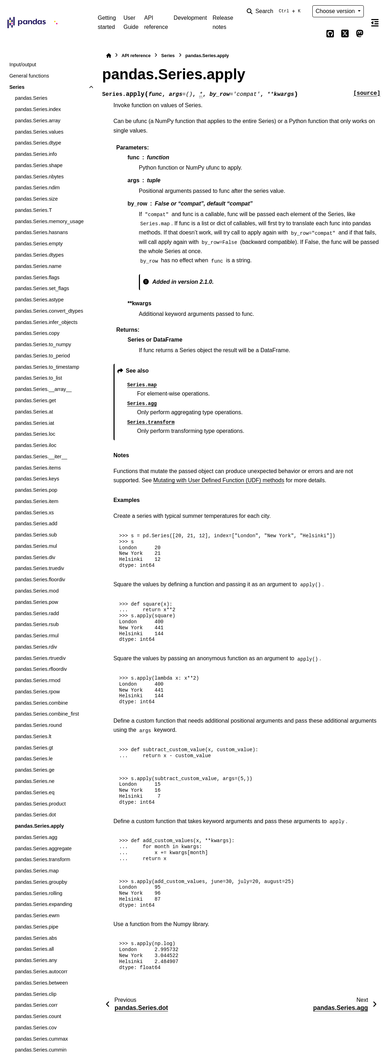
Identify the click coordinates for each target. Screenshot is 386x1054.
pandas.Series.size (36, 199)
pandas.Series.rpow (37, 691)
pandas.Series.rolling (38, 893)
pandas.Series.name (38, 266)
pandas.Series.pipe (36, 927)
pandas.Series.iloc (35, 445)
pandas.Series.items (38, 468)
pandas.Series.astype (39, 299)
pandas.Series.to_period (42, 356)
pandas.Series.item (36, 501)
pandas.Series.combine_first (47, 714)
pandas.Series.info (36, 154)
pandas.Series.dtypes (39, 255)
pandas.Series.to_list (38, 378)
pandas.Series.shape (38, 165)
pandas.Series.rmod (37, 680)
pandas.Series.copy (37, 333)
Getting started (107, 22)
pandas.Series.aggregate (43, 848)
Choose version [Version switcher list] (335, 11)
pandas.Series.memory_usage (49, 221)
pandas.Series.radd (37, 613)
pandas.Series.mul (36, 546)
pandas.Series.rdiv (36, 647)
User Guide (131, 22)
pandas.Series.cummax (41, 1039)
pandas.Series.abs (36, 938)
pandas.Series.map (37, 871)
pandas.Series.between (41, 983)
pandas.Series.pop (36, 490)
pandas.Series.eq (34, 792)
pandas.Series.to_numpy (43, 344)
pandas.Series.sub (36, 535)
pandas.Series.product (40, 804)
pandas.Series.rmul (37, 635)
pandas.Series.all (34, 949)
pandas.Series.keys (37, 479)
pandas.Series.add (36, 523)
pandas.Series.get (35, 400)
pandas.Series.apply (39, 826)
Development (190, 18)
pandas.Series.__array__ (43, 389)
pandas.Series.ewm (37, 915)
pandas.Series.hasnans (41, 232)
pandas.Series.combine (41, 703)
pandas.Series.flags (37, 277)
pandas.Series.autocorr (41, 971)
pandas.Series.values (39, 132)
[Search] (275, 11)
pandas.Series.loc (35, 434)
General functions (29, 76)
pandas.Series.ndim (37, 187)
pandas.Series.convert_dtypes (49, 311)
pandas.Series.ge (34, 770)
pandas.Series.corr (36, 1005)
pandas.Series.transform (42, 859)
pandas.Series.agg (36, 837)
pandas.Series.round (38, 725)
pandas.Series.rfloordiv (41, 669)
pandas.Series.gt (34, 747)
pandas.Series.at (34, 412)
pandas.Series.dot (35, 814)
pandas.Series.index (38, 109)
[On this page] (374, 23)
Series (16, 87)
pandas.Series (31, 98)
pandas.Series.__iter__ (41, 456)
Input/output (22, 64)
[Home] (108, 55)
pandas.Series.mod (37, 591)
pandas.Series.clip (35, 994)
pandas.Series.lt (33, 736)
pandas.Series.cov (35, 1027)
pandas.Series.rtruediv (40, 658)
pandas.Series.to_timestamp (47, 367)
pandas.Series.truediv (39, 568)
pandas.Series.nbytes (39, 176)
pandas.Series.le (34, 758)
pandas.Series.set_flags (42, 288)
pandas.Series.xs (34, 512)
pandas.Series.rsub (37, 624)
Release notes (223, 22)
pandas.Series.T (33, 210)
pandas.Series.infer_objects (46, 322)
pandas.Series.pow (36, 602)
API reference (156, 22)
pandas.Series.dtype (38, 143)
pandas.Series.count (38, 1016)
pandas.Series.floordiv (40, 579)
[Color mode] (315, 34)
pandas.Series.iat (34, 423)
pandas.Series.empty (38, 243)
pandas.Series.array (37, 120)
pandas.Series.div (35, 557)
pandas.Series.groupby (41, 882)
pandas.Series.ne (34, 781)
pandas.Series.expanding (43, 904)
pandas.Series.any (36, 960)
